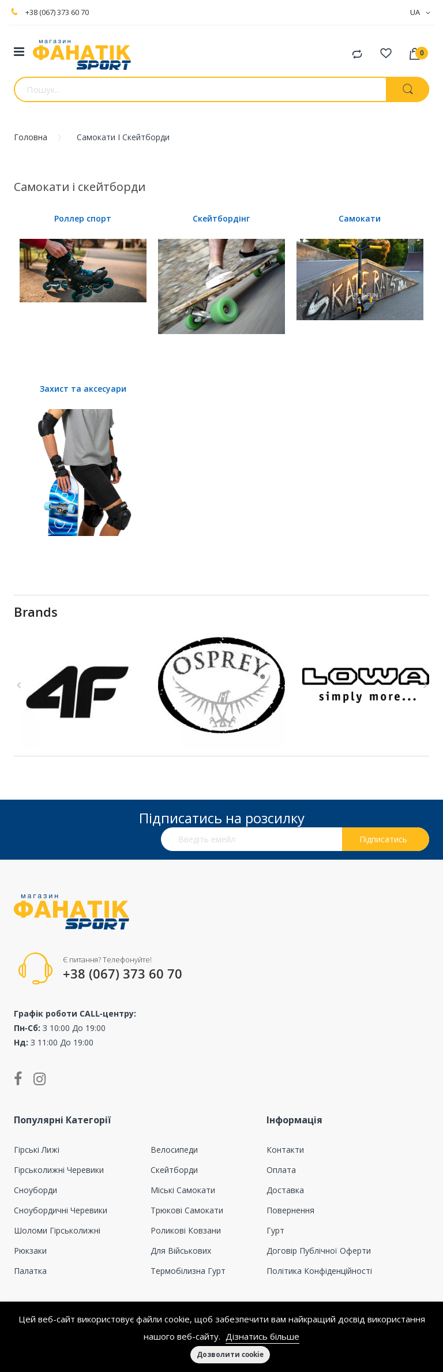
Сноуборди (35, 1189)
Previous (19, 685)
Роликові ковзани (186, 1230)
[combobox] (200, 89)
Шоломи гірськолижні (57, 1230)
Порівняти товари (357, 54)
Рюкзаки (30, 1250)
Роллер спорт (82, 218)
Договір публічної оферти (318, 1250)
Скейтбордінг (221, 218)
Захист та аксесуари (83, 388)
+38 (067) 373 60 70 (57, 12)
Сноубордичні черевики (60, 1210)
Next (423, 685)
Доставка (285, 1189)
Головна (30, 137)
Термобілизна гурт (188, 1270)
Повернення (290, 1210)
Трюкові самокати (187, 1210)
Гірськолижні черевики (59, 1169)
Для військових (181, 1250)
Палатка (30, 1270)
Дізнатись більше (262, 1336)
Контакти (285, 1149)
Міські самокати (183, 1189)
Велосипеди (174, 1149)
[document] (221, 1336)
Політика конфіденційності (319, 1270)
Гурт (275, 1230)
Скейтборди (174, 1169)
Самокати (360, 218)
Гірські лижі (36, 1149)
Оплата (281, 1169)
